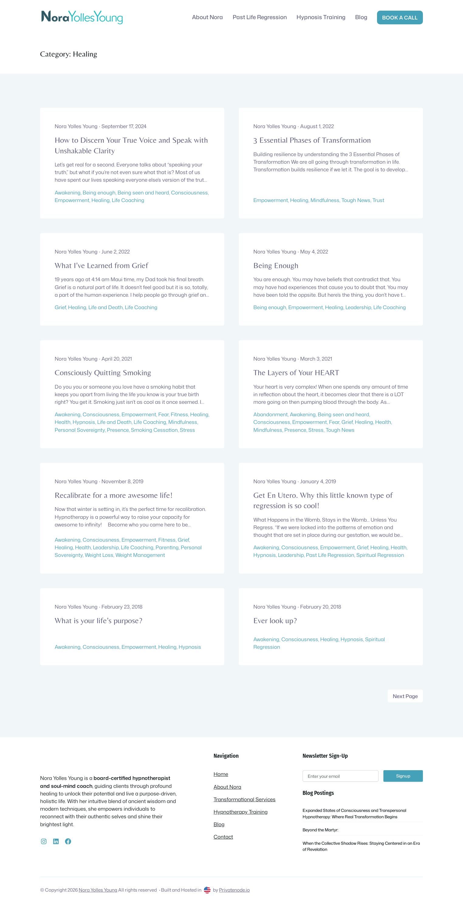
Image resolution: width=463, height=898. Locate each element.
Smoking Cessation (154, 429)
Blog (219, 824)
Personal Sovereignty (80, 429)
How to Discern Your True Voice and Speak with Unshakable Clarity (131, 145)
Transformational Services (245, 799)
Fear (163, 414)
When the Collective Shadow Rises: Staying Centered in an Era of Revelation (361, 846)
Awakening (68, 192)
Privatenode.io (234, 889)
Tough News (355, 200)
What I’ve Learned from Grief (101, 265)
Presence (118, 429)
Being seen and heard (143, 192)
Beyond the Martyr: (320, 830)
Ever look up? (275, 620)
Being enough (99, 192)
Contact (223, 836)
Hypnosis (84, 421)
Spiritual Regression (380, 554)
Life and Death (105, 307)
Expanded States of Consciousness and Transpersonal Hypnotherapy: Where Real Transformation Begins (354, 813)
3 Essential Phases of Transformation (312, 140)
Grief (60, 307)
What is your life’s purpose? (98, 620)
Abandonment (270, 414)
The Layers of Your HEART (296, 372)
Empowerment (72, 200)
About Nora (227, 786)
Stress (187, 429)
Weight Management (140, 554)
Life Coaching (128, 200)
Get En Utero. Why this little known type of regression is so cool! (323, 500)
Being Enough (275, 265)
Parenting (167, 547)
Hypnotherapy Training (241, 811)
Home (221, 773)
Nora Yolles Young (98, 889)
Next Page (405, 696)
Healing (100, 200)
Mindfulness (324, 200)
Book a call (400, 17)
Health (62, 421)
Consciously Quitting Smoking (103, 372)
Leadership (358, 307)
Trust (378, 200)
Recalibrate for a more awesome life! (114, 495)
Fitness (179, 414)
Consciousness (189, 192)
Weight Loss (99, 554)
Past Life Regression (330, 554)
